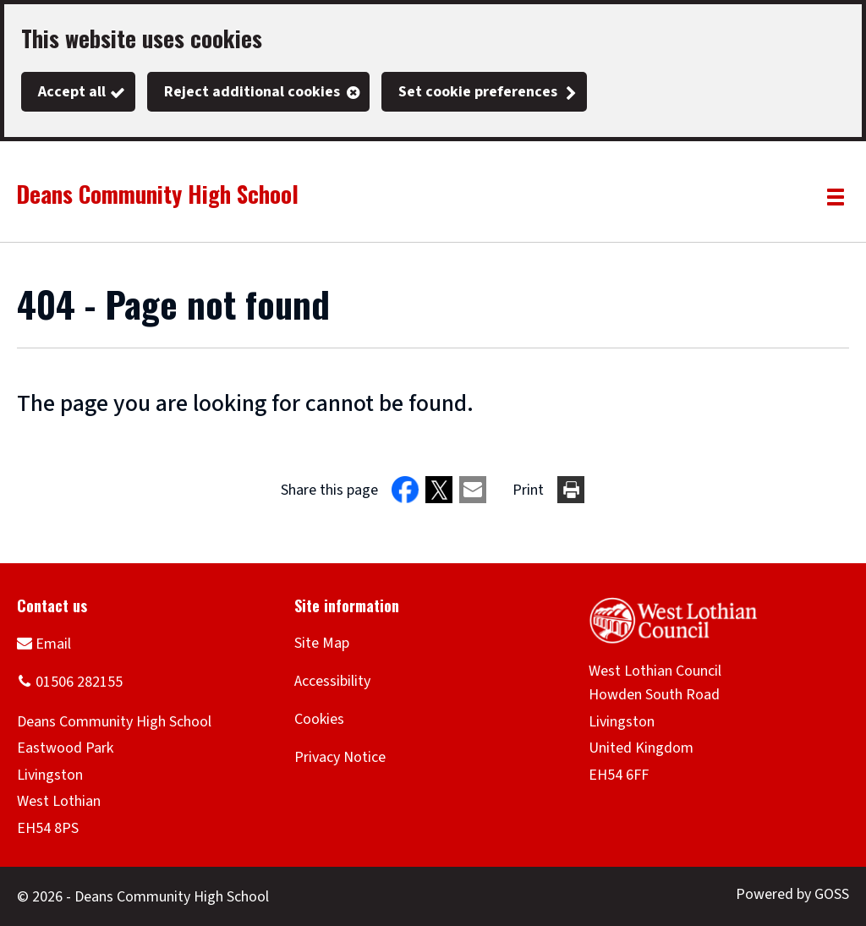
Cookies (319, 719)
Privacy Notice (340, 757)
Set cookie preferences (477, 91)
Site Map (321, 643)
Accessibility (332, 681)
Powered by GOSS (792, 894)
